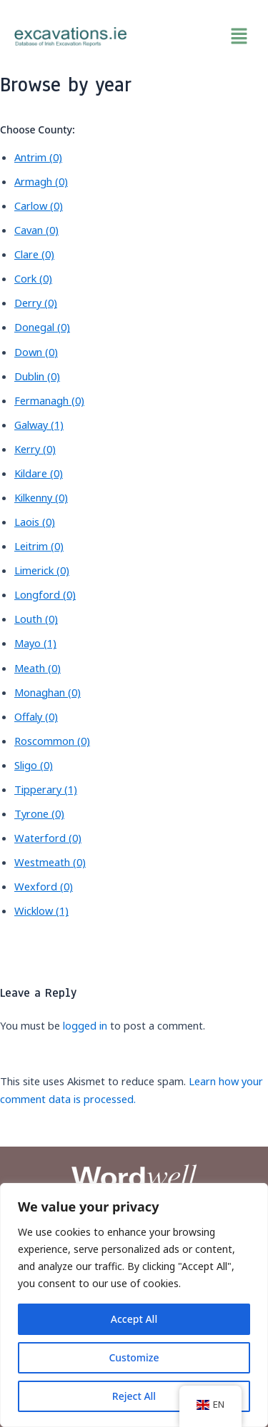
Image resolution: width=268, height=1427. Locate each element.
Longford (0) (45, 594)
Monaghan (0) (47, 692)
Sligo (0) (33, 765)
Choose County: (37, 129)
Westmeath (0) (50, 862)
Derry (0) (35, 302)
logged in (85, 1025)
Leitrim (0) (39, 546)
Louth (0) (36, 618)
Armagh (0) (41, 181)
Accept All (134, 1319)
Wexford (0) (43, 886)
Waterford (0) (47, 838)
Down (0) (36, 352)
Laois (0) (34, 521)
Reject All (134, 1396)
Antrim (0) (38, 157)
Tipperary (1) (45, 789)
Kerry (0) (35, 449)
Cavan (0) (36, 230)
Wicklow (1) (41, 910)
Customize (134, 1357)
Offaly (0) (36, 716)
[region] (134, 1305)
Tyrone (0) (39, 813)
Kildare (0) (38, 473)
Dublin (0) (37, 376)
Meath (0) (37, 668)
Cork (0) (33, 278)
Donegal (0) (42, 327)
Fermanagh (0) (49, 400)
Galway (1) (39, 424)
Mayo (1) (35, 643)
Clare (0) (34, 254)
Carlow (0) (38, 205)
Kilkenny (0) (41, 497)
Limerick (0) (41, 570)
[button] (198, 36)
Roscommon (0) (52, 740)
